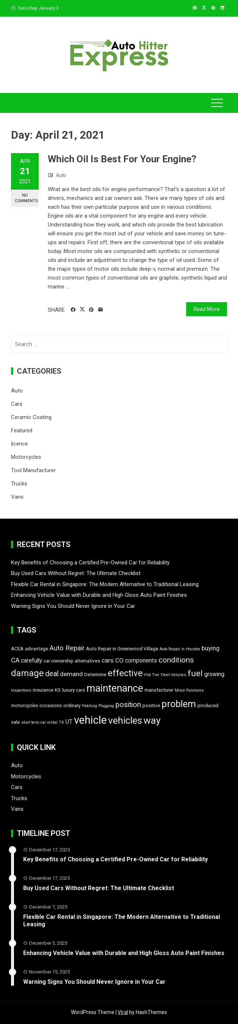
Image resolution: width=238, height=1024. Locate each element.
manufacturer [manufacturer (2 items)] (159, 690)
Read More (206, 309)
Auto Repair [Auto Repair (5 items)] (67, 648)
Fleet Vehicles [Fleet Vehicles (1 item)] (173, 674)
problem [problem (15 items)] (178, 703)
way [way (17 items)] (152, 720)
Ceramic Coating (31, 417)
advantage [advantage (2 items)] (36, 648)
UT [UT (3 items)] (68, 722)
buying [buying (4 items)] (211, 648)
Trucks (19, 483)
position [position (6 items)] (128, 704)
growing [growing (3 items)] (214, 674)
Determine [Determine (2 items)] (95, 674)
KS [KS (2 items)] (58, 690)
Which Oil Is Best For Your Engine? (122, 159)
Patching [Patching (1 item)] (89, 705)
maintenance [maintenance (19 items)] (114, 688)
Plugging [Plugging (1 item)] (106, 705)
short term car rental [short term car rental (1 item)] (39, 722)
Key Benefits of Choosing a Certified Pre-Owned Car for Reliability (90, 562)
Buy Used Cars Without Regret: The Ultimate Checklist (76, 573)
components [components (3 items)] (141, 660)
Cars (16, 404)
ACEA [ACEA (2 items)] (17, 648)
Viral (123, 1012)
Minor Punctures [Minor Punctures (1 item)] (189, 690)
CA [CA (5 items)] (15, 660)
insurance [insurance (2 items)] (43, 690)
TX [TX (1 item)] (61, 722)
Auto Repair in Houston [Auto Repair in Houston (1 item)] (180, 649)
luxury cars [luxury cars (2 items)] (73, 690)
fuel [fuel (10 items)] (195, 673)
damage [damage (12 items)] (27, 673)
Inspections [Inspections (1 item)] (21, 690)
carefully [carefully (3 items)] (31, 660)
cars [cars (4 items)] (108, 660)
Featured (21, 430)
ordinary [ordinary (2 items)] (72, 705)
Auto (61, 175)
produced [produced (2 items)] (208, 705)
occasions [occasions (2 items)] (50, 705)
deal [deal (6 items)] (51, 674)
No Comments (26, 198)
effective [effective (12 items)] (125, 673)
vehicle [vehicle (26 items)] (90, 720)
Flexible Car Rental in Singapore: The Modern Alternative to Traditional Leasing (105, 584)
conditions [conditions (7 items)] (176, 659)
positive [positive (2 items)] (151, 705)
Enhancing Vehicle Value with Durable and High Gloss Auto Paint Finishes (99, 595)
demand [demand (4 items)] (71, 674)
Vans (17, 497)
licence (19, 443)
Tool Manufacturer (33, 470)
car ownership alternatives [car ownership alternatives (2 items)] (71, 661)
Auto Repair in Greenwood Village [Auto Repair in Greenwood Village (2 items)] (122, 648)
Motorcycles (26, 457)
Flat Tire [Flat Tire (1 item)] (151, 674)
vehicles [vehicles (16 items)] (125, 720)
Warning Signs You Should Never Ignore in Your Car (73, 606)
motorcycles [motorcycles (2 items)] (24, 705)
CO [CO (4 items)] (119, 660)
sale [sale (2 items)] (15, 722)
